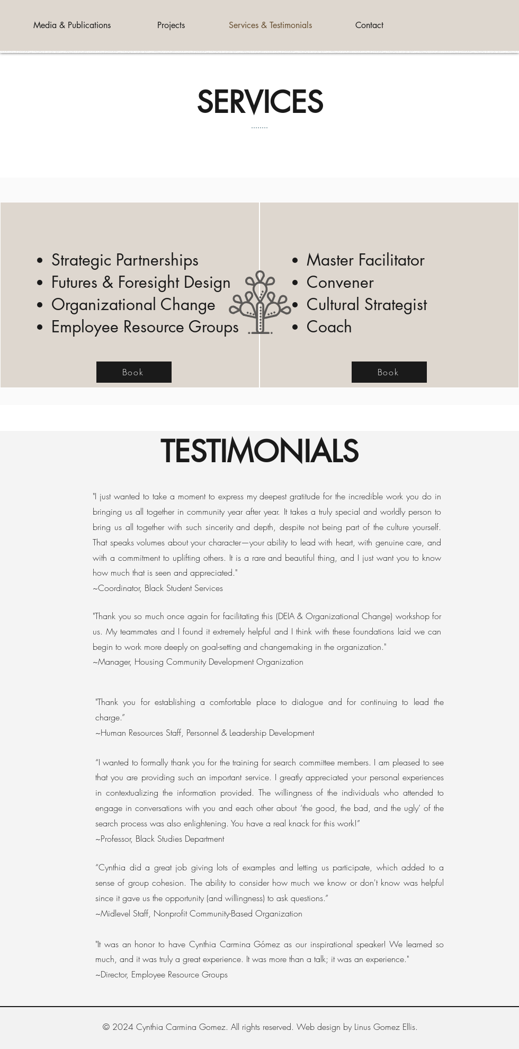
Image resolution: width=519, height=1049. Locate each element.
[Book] (134, 372)
